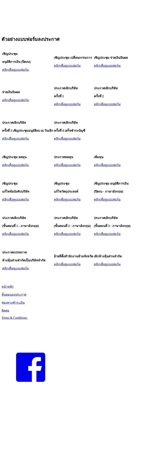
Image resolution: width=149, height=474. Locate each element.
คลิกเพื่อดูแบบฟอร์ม (15, 69)
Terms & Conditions (15, 317)
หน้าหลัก (8, 286)
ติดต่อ (5, 310)
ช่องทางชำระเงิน (13, 302)
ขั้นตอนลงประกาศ (14, 294)
